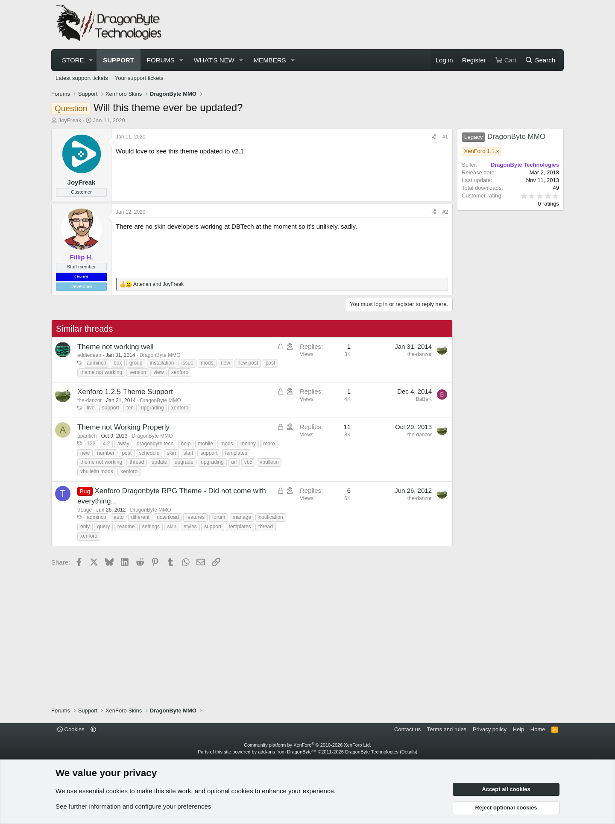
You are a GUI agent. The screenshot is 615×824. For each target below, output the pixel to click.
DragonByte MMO (160, 355)
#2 (445, 212)
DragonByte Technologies (371, 751)
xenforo (179, 372)
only (85, 527)
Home (537, 729)
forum (219, 517)
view (158, 372)
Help (518, 729)
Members (270, 60)
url (234, 462)
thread (136, 462)
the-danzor (419, 354)
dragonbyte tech (155, 444)
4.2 (106, 444)
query (103, 527)
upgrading (152, 408)
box (118, 363)
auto (118, 517)
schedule (149, 453)
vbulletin (269, 462)
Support (118, 60)
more (269, 444)
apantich (87, 436)
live (90, 408)
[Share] (433, 137)
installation (162, 363)
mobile (205, 444)
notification (270, 517)
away (123, 444)
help (186, 444)
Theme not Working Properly (123, 427)
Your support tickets (139, 78)
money (248, 444)
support (110, 408)
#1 (445, 137)
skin (171, 453)
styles (190, 527)
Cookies (71, 729)
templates (236, 453)
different (140, 517)
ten (130, 408)
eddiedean (89, 355)
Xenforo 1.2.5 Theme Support (125, 392)
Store (73, 60)
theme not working (101, 372)
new (225, 363)
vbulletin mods (96, 471)
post (270, 363)
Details (408, 751)
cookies (117, 791)
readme (126, 527)
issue (187, 363)
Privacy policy (490, 729)
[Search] (540, 60)
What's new (214, 60)
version (137, 372)
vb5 (248, 462)
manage (242, 517)
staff (188, 453)
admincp (96, 363)
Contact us (407, 729)
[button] (91, 60)
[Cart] (505, 60)
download (168, 517)
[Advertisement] (404, 25)
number (105, 453)
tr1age (84, 510)
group (136, 363)
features (195, 517)
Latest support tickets (82, 78)
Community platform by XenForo (307, 744)
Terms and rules (446, 729)
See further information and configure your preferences (133, 806)
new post (247, 363)
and (158, 284)
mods (207, 363)
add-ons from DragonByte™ (287, 751)
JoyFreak (70, 120)
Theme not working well (115, 347)
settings (151, 527)
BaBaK (424, 399)
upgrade (184, 462)
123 (91, 444)
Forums (161, 60)
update (159, 462)
